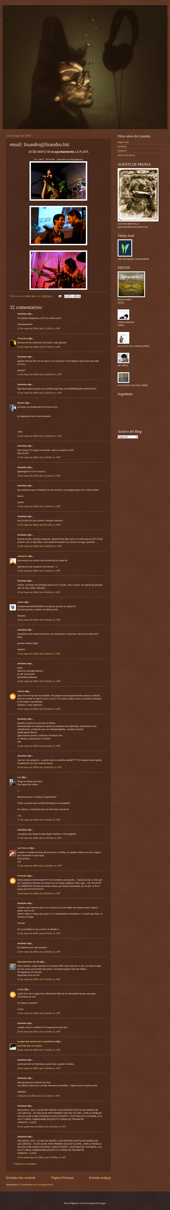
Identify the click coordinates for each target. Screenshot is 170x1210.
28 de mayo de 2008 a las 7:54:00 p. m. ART (39, 1050)
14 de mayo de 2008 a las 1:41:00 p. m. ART (39, 475)
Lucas (20, 989)
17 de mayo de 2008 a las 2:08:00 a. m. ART (39, 819)
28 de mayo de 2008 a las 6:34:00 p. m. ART (39, 1031)
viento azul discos (126, 155)
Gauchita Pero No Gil (28, 961)
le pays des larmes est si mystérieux (36, 1041)
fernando (22, 875)
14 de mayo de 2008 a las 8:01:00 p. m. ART (39, 525)
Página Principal (62, 1178)
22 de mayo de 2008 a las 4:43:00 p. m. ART (39, 979)
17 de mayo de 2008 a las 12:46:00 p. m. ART (39, 838)
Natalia (21, 402)
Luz (19, 777)
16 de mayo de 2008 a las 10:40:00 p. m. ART (39, 767)
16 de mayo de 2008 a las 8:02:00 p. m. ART (39, 709)
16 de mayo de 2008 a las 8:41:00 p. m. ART (39, 746)
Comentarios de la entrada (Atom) (36, 1184)
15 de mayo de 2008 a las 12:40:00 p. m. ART (39, 546)
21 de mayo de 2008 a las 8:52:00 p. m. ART (39, 933)
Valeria (21, 691)
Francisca (22, 338)
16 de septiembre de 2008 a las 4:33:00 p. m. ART (41, 1126)
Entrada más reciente (20, 1178)
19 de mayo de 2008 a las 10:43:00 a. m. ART (39, 865)
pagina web (123, 142)
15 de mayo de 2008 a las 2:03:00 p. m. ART (39, 570)
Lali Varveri (23, 848)
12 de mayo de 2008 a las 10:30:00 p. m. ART (39, 393)
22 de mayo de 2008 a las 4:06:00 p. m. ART (39, 951)
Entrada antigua (100, 1178)
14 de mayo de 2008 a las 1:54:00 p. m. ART (39, 506)
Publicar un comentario (25, 1164)
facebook (122, 146)
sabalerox (22, 556)
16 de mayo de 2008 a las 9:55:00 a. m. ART (39, 620)
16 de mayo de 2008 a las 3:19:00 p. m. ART (39, 653)
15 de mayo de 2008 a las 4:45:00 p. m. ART (39, 592)
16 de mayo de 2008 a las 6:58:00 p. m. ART (39, 681)
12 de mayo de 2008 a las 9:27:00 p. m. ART (39, 347)
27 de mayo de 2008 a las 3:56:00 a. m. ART (39, 1013)
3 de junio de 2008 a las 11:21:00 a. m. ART (38, 1096)
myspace (122, 150)
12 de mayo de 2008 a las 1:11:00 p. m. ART (39, 328)
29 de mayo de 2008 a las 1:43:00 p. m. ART (39, 1068)
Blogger (102, 1203)
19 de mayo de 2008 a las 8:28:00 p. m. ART (39, 893)
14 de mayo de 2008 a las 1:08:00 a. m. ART (39, 457)
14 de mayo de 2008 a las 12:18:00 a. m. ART (39, 436)
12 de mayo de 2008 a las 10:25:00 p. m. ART (39, 374)
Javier (20, 602)
